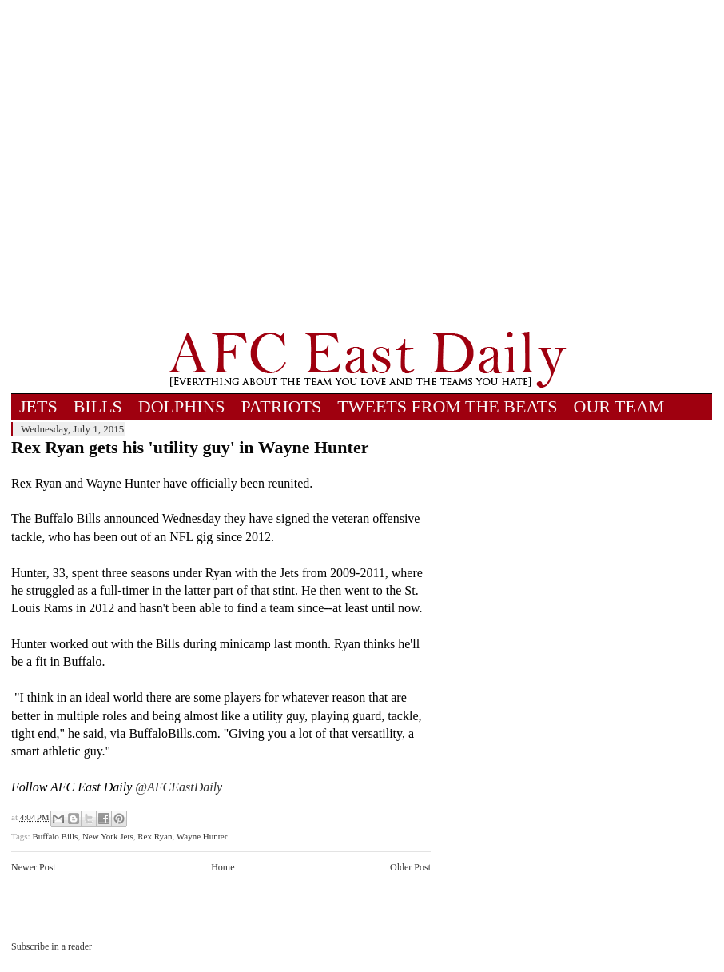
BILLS (98, 406)
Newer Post (33, 867)
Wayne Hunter (202, 836)
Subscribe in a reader (51, 946)
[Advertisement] (161, 165)
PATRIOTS (281, 406)
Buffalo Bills (55, 836)
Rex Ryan (154, 836)
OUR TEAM (619, 406)
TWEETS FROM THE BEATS (447, 406)
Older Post (410, 867)
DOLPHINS (181, 406)
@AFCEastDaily (178, 787)
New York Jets (107, 836)
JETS (38, 406)
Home (222, 867)
